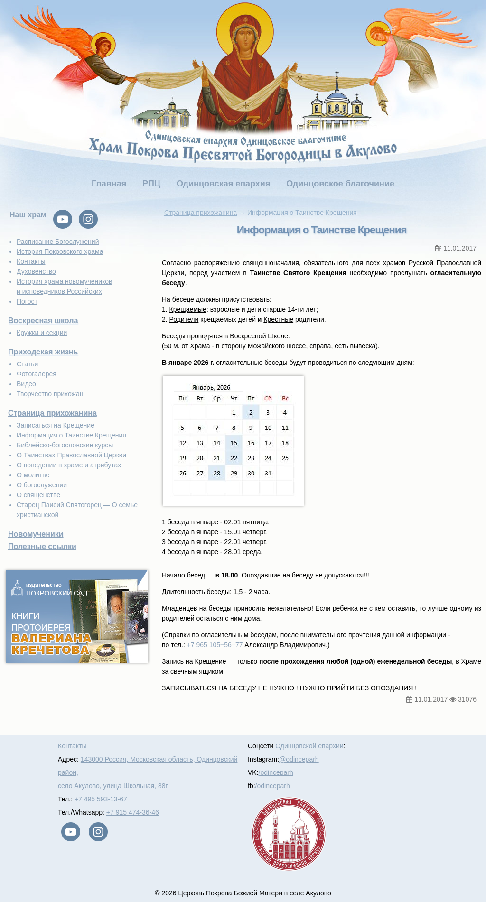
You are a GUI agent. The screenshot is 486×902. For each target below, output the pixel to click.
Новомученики (36, 534)
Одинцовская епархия (223, 183)
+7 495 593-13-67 (101, 799)
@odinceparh (299, 759)
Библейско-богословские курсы (65, 445)
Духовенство (36, 271)
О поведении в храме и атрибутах (69, 465)
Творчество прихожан (50, 394)
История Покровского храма (60, 251)
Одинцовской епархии (309, 746)
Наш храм (28, 215)
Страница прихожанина (52, 413)
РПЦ (151, 183)
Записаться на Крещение (55, 425)
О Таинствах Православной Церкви (71, 455)
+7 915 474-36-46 (132, 812)
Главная (109, 183)
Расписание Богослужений (58, 241)
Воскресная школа (43, 320)
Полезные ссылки (42, 546)
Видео (26, 384)
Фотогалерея (36, 374)
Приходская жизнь (43, 352)
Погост (27, 301)
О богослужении (42, 485)
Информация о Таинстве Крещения (71, 435)
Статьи (27, 364)
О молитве (33, 475)
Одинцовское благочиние (340, 183)
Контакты (31, 261)
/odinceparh (276, 772)
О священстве (38, 495)
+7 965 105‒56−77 (215, 645)
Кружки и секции (42, 332)
